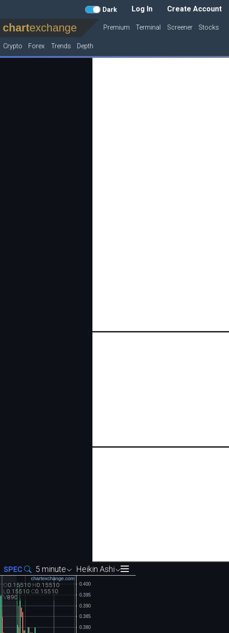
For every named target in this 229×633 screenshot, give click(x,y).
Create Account (194, 9)
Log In (142, 9)
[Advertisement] (160, 194)
